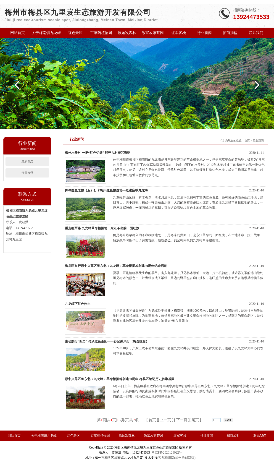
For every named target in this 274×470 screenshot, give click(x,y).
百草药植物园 (101, 33)
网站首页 (17, 33)
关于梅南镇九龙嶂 (46, 33)
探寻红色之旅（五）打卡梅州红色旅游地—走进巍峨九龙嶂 (106, 190)
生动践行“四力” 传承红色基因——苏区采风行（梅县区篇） (107, 341)
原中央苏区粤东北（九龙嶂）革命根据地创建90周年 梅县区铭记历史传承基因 (119, 379)
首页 (247, 140)
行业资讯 (27, 173)
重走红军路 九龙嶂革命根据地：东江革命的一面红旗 (102, 228)
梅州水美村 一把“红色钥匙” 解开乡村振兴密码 (97, 152)
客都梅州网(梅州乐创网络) (176, 458)
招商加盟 (230, 33)
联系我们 (256, 33)
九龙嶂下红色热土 (77, 304)
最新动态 (27, 161)
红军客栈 (178, 33)
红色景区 (75, 33)
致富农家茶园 (153, 33)
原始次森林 (127, 33)
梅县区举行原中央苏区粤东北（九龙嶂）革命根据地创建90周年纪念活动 (116, 266)
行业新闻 (204, 33)
